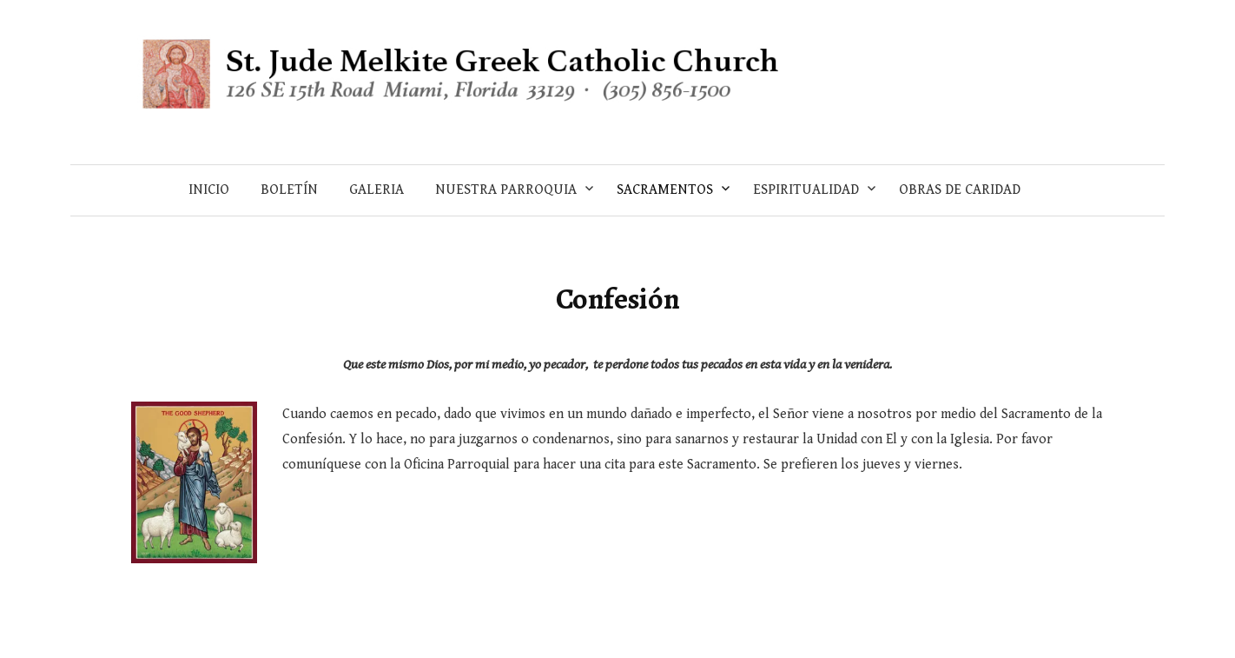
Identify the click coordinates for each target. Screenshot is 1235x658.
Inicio (208, 190)
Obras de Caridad (959, 190)
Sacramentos (665, 190)
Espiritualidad (806, 190)
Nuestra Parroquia (506, 190)
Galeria (376, 190)
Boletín (289, 190)
